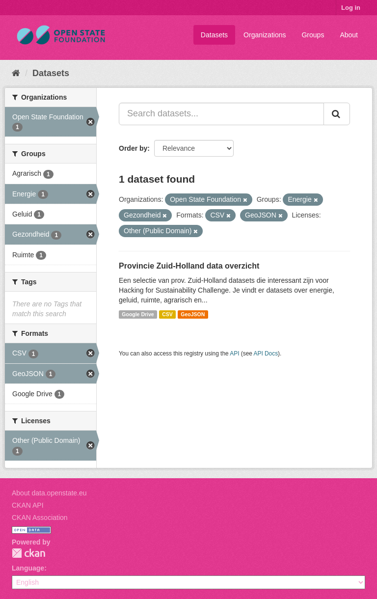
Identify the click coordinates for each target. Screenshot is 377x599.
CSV (167, 314)
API (234, 353)
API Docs (266, 353)
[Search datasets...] (221, 114)
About (349, 35)
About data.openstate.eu (49, 493)
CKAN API (28, 505)
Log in (350, 7)
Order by (133, 148)
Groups (312, 35)
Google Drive (138, 314)
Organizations (264, 35)
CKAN (28, 553)
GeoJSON (193, 314)
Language (28, 568)
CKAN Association (40, 517)
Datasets (214, 35)
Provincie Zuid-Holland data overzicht (189, 266)
